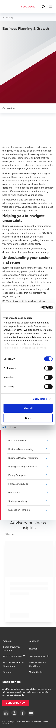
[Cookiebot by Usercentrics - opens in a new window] (40, 307)
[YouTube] (31, 713)
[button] (29, 440)
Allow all (28, 408)
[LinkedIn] (6, 713)
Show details (40, 399)
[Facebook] (22, 713)
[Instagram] (14, 713)
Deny (28, 418)
